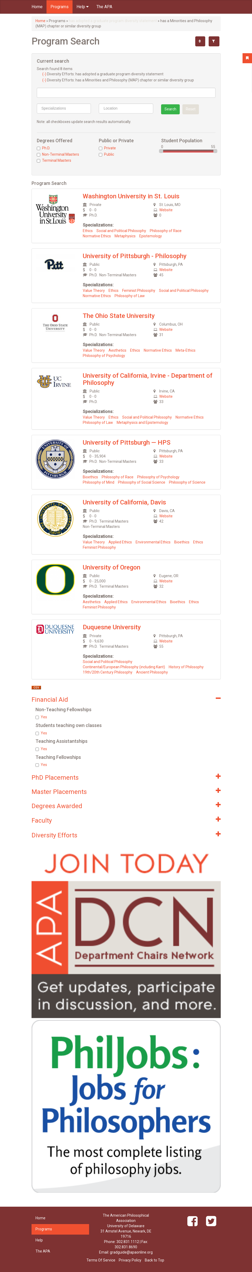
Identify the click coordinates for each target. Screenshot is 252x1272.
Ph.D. (43, 148)
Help (82, 6)
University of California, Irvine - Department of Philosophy (147, 379)
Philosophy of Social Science (141, 482)
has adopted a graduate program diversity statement (113, 21)
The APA (104, 6)
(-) (44, 74)
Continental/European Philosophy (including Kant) (124, 667)
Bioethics (90, 477)
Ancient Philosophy (152, 672)
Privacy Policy (130, 1260)
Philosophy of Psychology (104, 355)
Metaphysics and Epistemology (142, 422)
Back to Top (154, 1260)
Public (106, 154)
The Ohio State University (119, 316)
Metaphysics (125, 236)
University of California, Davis (124, 502)
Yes (41, 717)
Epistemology (150, 236)
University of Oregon (111, 567)
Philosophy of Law (130, 296)
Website (166, 210)
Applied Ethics (120, 542)
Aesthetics (117, 350)
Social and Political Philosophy (121, 231)
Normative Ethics (97, 236)
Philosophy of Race (166, 231)
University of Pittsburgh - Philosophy (135, 256)
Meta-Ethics (186, 350)
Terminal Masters (54, 160)
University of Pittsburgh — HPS (127, 442)
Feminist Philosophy (138, 290)
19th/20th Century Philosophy (107, 672)
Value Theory (94, 290)
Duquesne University (112, 627)
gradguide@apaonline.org (131, 1252)
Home (37, 6)
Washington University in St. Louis (131, 196)
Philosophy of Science (187, 482)
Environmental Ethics (153, 542)
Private (107, 148)
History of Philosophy (186, 667)
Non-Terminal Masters (58, 154)
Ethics (88, 231)
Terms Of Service (100, 1260)
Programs (59, 6)
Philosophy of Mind (98, 482)
